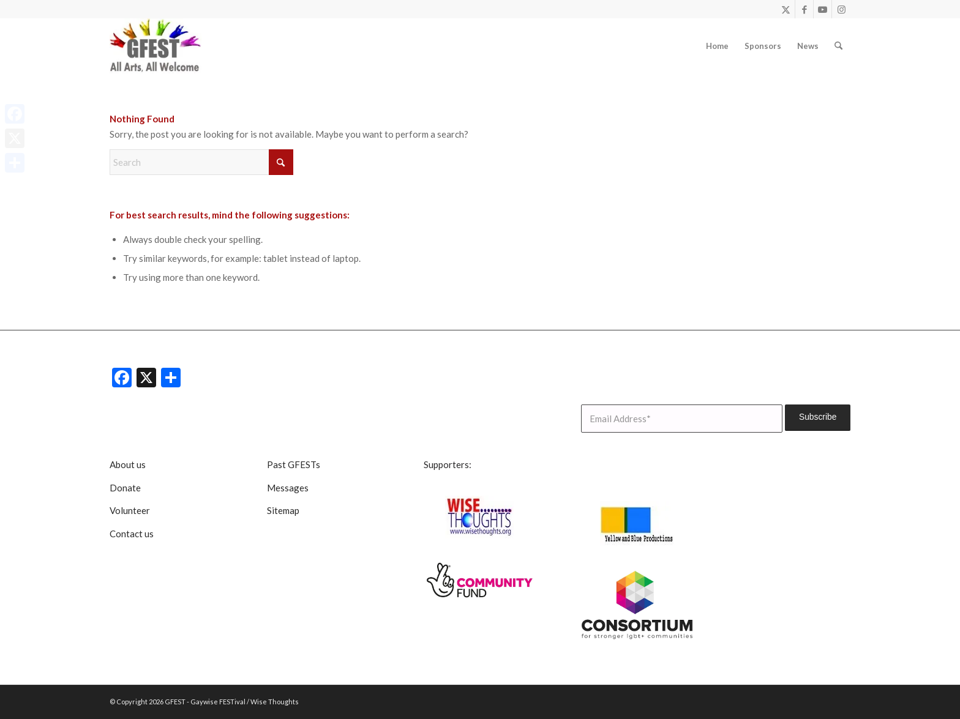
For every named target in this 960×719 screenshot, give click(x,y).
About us (128, 464)
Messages (288, 487)
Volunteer (130, 510)
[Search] (838, 45)
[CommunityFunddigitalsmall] (480, 580)
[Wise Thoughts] (480, 517)
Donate (125, 487)
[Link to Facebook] (804, 9)
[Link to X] (786, 9)
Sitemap (283, 510)
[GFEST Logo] (155, 45)
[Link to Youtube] (822, 9)
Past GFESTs (293, 464)
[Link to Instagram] (841, 9)
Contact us (132, 533)
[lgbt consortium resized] (637, 605)
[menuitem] (717, 45)
